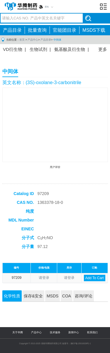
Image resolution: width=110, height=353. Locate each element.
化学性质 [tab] (12, 296)
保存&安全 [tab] (33, 296)
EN (47, 6)
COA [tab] (66, 296)
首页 (22, 39)
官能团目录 (64, 30)
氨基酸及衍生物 (69, 49)
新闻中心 (73, 332)
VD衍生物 (12, 49)
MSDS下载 (93, 30)
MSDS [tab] (52, 296)
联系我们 (92, 332)
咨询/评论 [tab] (83, 296)
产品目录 (12, 30)
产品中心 (33, 39)
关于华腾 (17, 332)
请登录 (44, 278)
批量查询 (37, 30)
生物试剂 (38, 49)
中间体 (57, 39)
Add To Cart (94, 278)
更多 (102, 49)
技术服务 (55, 332)
